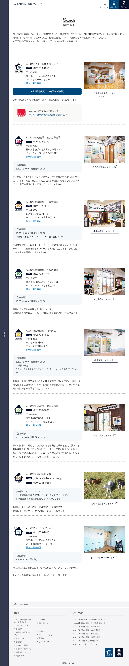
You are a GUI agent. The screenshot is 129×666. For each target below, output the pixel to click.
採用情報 (42, 623)
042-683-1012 (41, 532)
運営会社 (42, 638)
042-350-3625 (41, 410)
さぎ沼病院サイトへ (102, 299)
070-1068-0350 (42, 482)
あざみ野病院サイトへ (102, 167)
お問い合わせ (21, 652)
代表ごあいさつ (22, 625)
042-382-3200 (41, 206)
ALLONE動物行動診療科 (85, 641)
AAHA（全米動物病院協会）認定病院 (47, 114)
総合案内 (19, 629)
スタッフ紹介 (21, 638)
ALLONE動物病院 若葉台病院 (87, 637)
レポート (42, 620)
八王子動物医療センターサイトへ (104, 95)
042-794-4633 (41, 334)
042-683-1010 (41, 68)
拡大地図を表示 (33, 83)
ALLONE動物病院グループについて (22, 621)
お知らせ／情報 (22, 645)
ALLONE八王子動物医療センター (88, 619)
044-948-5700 (41, 274)
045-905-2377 (41, 141)
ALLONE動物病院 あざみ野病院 (88, 623)
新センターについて (23, 649)
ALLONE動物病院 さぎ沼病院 (87, 630)
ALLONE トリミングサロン (86, 644)
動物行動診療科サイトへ (102, 503)
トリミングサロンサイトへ (103, 558)
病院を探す (20, 656)
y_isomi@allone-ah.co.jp (47, 478)
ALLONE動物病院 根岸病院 (87, 634)
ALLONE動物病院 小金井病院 (87, 626)
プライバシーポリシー (47, 635)
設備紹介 (19, 642)
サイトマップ (44, 642)
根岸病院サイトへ (102, 360)
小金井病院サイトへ (102, 231)
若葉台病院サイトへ (102, 435)
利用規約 (42, 631)
